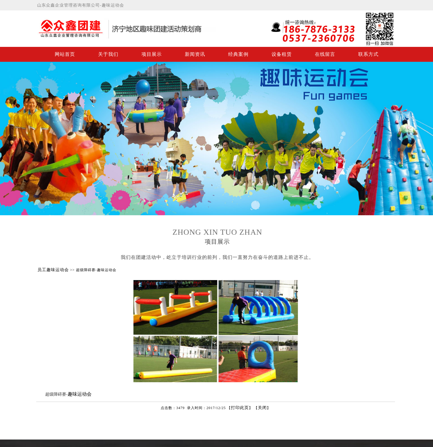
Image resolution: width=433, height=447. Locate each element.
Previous (5, 137)
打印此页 (244, 407)
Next (427, 137)
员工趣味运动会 (57, 270)
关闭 (266, 407)
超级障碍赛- (60, 394)
